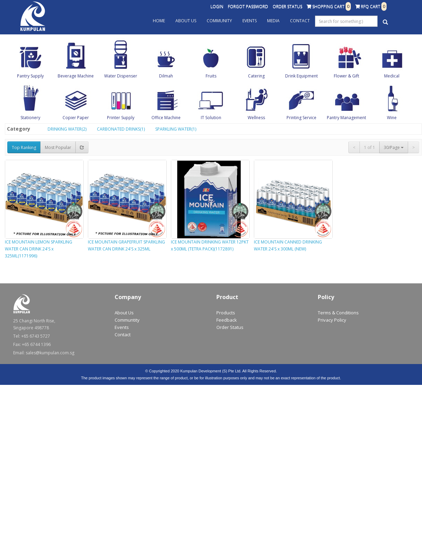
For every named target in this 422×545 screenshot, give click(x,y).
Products (225, 312)
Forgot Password (248, 6)
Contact (300, 21)
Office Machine (166, 118)
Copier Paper (76, 118)
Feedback (226, 320)
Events (249, 21)
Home (159, 21)
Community (219, 21)
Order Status (287, 6)
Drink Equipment (301, 76)
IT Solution (211, 118)
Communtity (127, 320)
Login (216, 6)
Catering (256, 76)
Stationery (30, 118)
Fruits (211, 76)
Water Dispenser (120, 76)
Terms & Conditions (338, 312)
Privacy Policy (332, 320)
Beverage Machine (76, 76)
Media (273, 21)
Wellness (256, 118)
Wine (392, 118)
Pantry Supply (30, 76)
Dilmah (166, 76)
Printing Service (301, 118)
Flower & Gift (346, 76)
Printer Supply (120, 118)
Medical (391, 76)
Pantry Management (346, 118)
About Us (185, 21)
